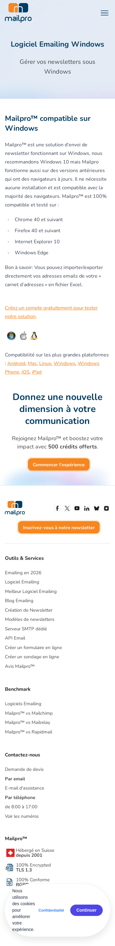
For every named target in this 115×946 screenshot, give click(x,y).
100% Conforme (33, 882)
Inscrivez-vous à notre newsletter (59, 528)
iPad (37, 372)
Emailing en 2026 (23, 573)
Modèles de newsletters (29, 619)
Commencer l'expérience (59, 465)
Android (16, 363)
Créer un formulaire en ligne (33, 647)
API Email (15, 638)
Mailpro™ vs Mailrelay (27, 722)
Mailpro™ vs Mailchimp (29, 713)
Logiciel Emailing (22, 582)
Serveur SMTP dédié (26, 629)
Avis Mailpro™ (20, 666)
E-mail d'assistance (24, 788)
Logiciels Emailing (23, 704)
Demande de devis (24, 769)
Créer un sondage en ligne (32, 657)
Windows (64, 363)
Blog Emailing (19, 601)
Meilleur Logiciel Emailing (31, 591)
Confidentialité (51, 910)
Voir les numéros (22, 816)
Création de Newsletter (28, 610)
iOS (25, 372)
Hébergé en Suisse (35, 853)
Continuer (86, 910)
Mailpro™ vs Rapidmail (28, 732)
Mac (32, 363)
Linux (45, 363)
